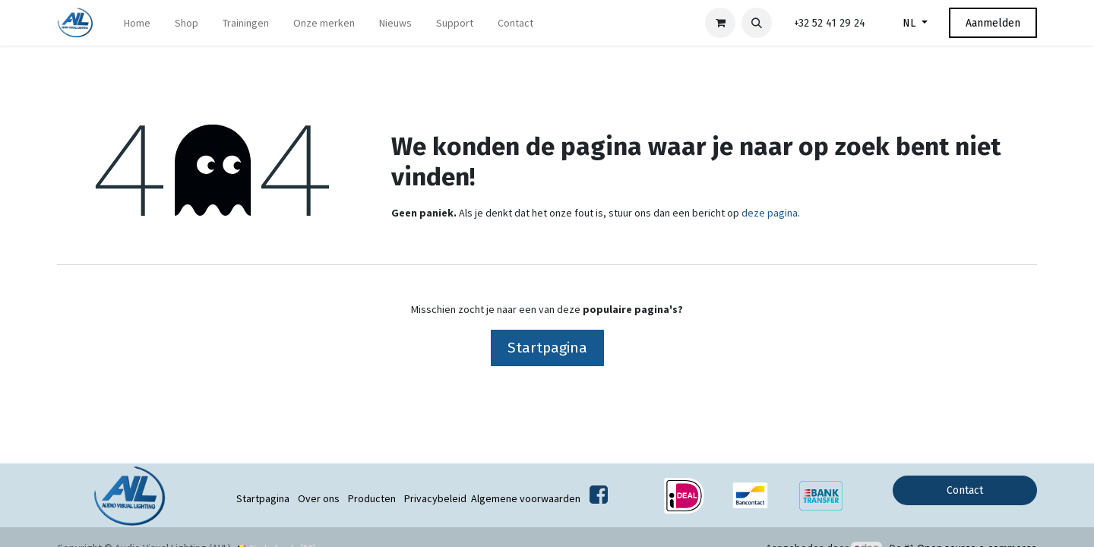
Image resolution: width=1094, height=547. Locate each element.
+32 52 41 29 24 (829, 23)
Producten (372, 498)
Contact (965, 490)
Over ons (319, 498)
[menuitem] (137, 23)
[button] (756, 23)
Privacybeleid (435, 498)
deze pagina (769, 213)
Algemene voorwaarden (525, 498)
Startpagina (547, 347)
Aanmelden (993, 23)
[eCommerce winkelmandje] (720, 23)
